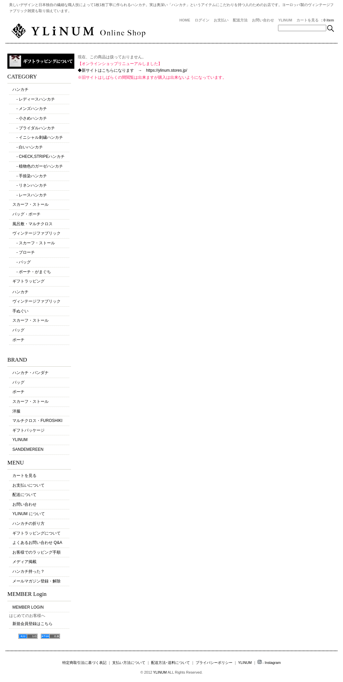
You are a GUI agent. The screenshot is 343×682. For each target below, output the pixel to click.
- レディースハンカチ (33, 99)
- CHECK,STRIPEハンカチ (38, 156)
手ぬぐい (20, 311)
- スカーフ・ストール (33, 243)
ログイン (202, 20)
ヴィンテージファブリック (36, 233)
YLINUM (285, 20)
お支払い (221, 20)
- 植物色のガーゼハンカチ (37, 166)
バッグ (18, 330)
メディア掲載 (24, 561)
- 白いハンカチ (27, 147)
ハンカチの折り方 (28, 523)
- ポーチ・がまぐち (31, 271)
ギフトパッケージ (28, 430)
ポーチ (18, 339)
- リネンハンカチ (29, 185)
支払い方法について (128, 663)
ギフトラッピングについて (36, 533)
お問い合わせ (263, 20)
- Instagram (269, 663)
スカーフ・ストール (30, 204)
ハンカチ (20, 89)
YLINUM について (28, 513)
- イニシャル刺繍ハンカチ (37, 137)
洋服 (16, 411)
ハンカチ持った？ (28, 571)
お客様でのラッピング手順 (36, 552)
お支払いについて (28, 485)
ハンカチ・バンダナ (30, 372)
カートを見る (307, 20)
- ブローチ (23, 252)
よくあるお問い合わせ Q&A (37, 542)
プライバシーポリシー (214, 663)
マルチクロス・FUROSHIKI (37, 420)
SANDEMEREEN (28, 449)
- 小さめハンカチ (29, 118)
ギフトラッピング (28, 281)
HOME (184, 20)
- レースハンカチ (29, 195)
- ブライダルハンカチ (33, 128)
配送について (24, 494)
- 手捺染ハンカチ (29, 176)
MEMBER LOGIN (28, 607)
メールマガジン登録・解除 (36, 581)
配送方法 (240, 20)
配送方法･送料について (170, 663)
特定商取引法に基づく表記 (84, 663)
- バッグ (21, 262)
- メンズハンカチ (29, 108)
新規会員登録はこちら (32, 623)
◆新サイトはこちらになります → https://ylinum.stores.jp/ (132, 70)
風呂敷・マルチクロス (32, 224)
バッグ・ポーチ (26, 214)
